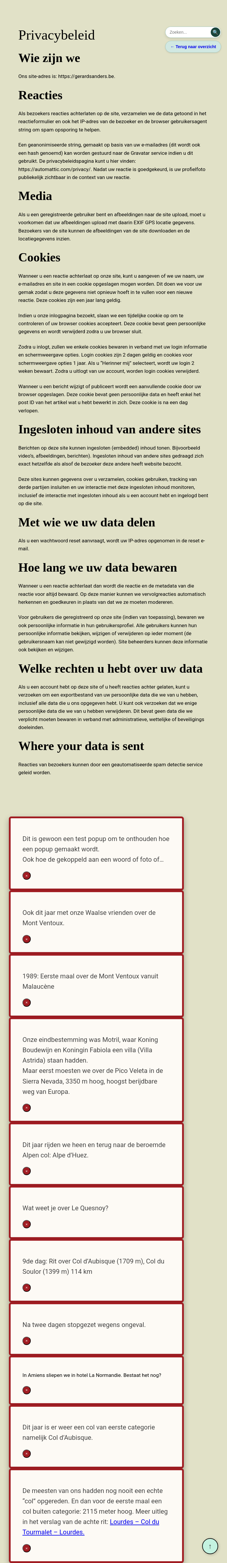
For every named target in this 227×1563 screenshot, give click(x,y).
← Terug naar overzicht (193, 46)
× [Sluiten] (26, 876)
